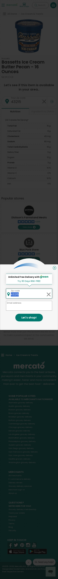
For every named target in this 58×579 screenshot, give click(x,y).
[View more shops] (24, 5)
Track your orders (17, 513)
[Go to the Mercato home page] (11, 4)
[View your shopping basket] (53, 5)
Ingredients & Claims (43, 111)
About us (13, 493)
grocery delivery (21, 402)
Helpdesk (13, 516)
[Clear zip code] (44, 101)
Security (12, 530)
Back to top (29, 299)
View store (29, 227)
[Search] (40, 5)
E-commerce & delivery (20, 479)
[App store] (16, 551)
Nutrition (15, 111)
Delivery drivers (15, 482)
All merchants (15, 475)
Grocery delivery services (20, 486)
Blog (11, 527)
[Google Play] (37, 551)
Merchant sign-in (17, 489)
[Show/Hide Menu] (3, 5)
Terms (11, 523)
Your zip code (18, 97)
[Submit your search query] (36, 5)
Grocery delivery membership (22, 509)
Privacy (12, 520)
